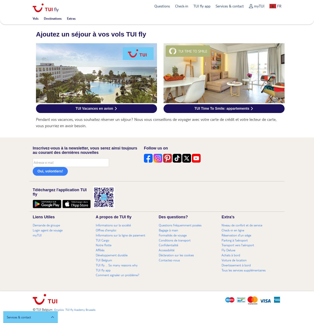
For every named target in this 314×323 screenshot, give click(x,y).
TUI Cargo (102, 240)
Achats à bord (231, 255)
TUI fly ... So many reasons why (117, 265)
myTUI (259, 6)
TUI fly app (201, 6)
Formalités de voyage (173, 235)
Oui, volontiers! (50, 171)
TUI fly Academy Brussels (80, 309)
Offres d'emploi (106, 230)
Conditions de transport (175, 240)
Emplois (59, 309)
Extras (71, 18)
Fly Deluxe (228, 250)
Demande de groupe (46, 225)
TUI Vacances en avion (94, 108)
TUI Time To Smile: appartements (222, 108)
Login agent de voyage (48, 230)
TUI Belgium (104, 260)
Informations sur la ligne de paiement (120, 235)
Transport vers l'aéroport (238, 245)
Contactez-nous (169, 260)
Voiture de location (234, 260)
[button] (30, 317)
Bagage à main (168, 230)
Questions (162, 6)
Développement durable (112, 255)
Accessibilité (166, 250)
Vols (36, 18)
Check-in (181, 6)
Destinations (53, 18)
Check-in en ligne (233, 230)
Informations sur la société (113, 225)
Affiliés (100, 250)
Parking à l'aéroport (235, 240)
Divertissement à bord (236, 265)
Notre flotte (103, 245)
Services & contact (230, 6)
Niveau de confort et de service (242, 225)
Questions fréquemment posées (180, 225)
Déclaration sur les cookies (176, 255)
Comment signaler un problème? (117, 275)
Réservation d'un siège (236, 235)
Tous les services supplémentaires (244, 270)
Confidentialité (168, 245)
